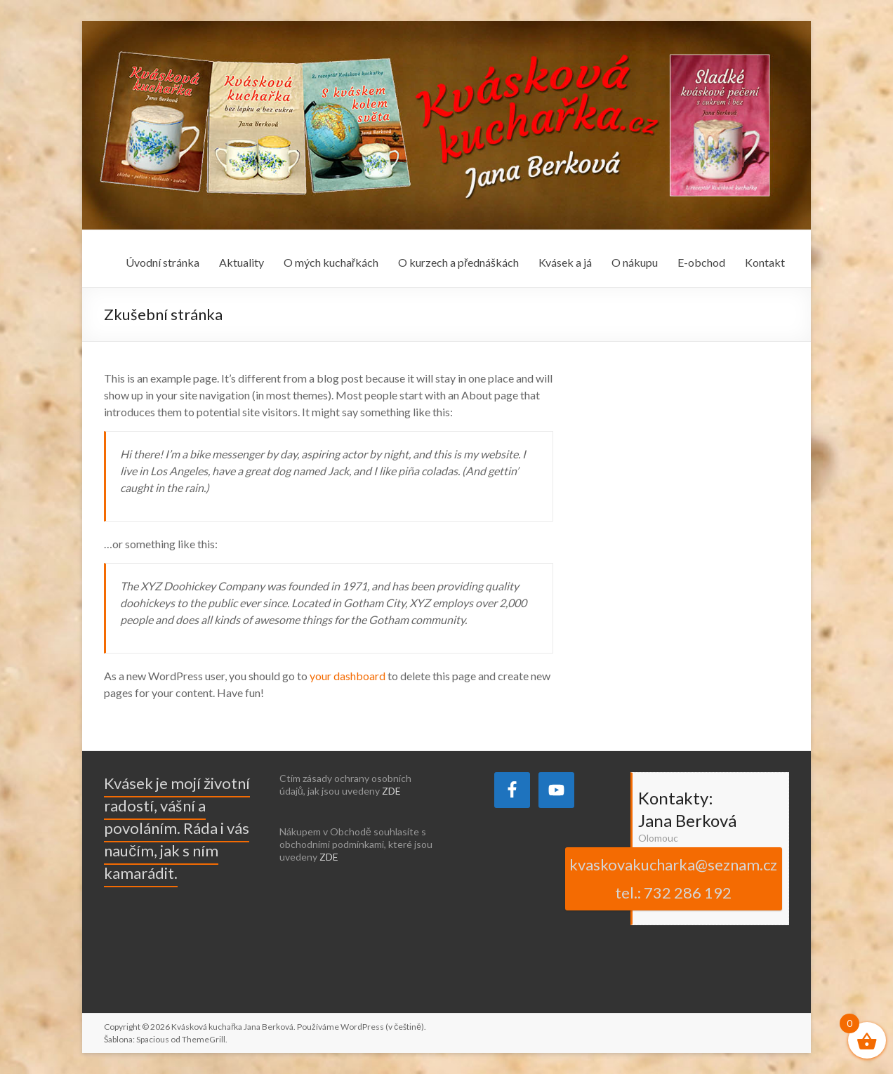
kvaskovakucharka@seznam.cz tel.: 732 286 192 (673, 878)
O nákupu (634, 262)
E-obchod (701, 262)
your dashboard (347, 675)
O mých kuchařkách (331, 262)
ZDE (391, 791)
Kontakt (765, 262)
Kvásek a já (565, 262)
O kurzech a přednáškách (458, 262)
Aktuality (241, 262)
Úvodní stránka (162, 262)
